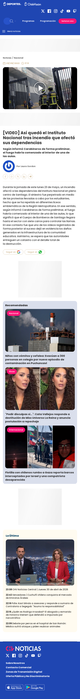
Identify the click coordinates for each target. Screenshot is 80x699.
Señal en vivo (67, 21)
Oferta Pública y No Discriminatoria (28, 676)
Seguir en (13, 252)
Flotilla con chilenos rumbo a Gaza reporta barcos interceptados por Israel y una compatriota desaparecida (39, 476)
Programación (48, 21)
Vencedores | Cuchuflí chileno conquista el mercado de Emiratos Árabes (39, 596)
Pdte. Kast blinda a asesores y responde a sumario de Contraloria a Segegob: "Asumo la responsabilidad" (39, 605)
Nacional (18, 57)
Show (12, 371)
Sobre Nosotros (15, 663)
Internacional (16, 429)
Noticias (7, 57)
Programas (28, 21)
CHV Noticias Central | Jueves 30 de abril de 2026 (37, 589)
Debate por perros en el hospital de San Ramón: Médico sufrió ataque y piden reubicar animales (36, 625)
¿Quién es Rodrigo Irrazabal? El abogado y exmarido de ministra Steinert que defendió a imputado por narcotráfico (38, 614)
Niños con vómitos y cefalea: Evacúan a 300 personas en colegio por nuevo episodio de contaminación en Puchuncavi (35, 359)
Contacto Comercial (18, 667)
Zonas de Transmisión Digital (24, 671)
